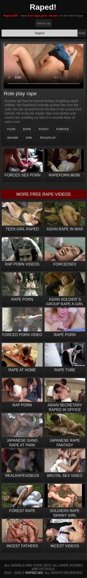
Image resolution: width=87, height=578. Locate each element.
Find (82, 33)
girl (29, 137)
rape (27, 129)
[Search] (39, 33)
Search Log (43, 23)
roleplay (48, 137)
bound (12, 137)
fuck (11, 129)
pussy (44, 129)
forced (62, 129)
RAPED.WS (34, 573)
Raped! (43, 7)
